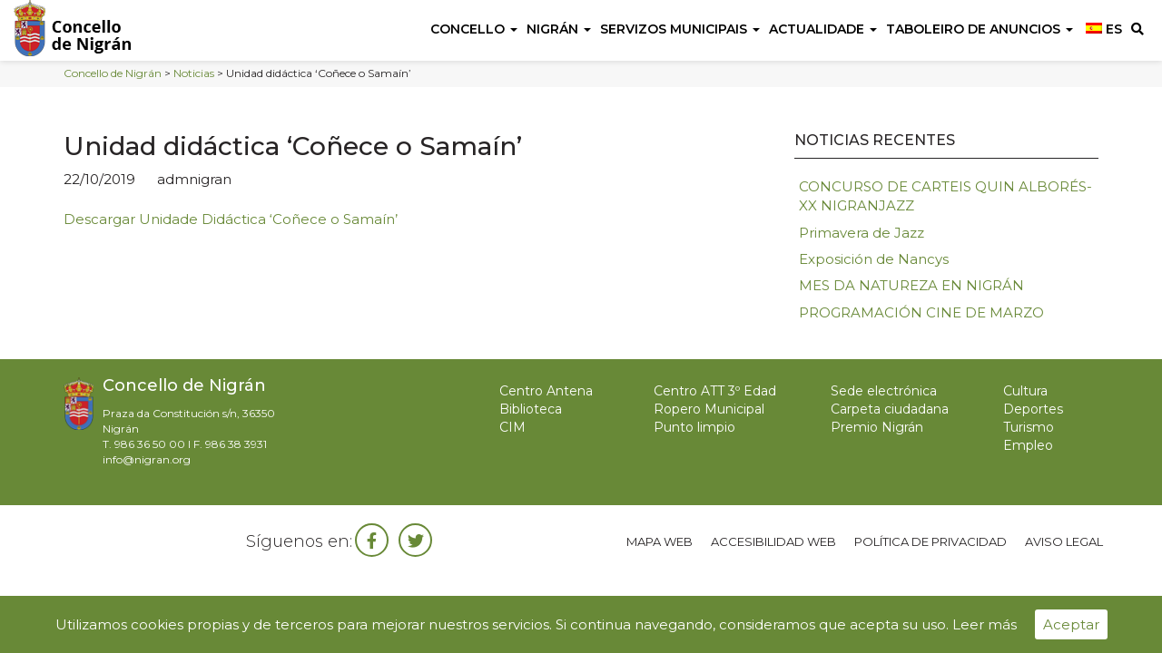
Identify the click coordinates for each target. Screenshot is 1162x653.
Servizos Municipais (680, 29)
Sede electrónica (884, 391)
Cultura (1025, 391)
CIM (512, 427)
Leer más (984, 624)
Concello (473, 29)
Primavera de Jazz (861, 232)
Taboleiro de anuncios (979, 29)
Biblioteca (530, 409)
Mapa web (659, 541)
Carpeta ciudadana (890, 409)
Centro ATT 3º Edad (715, 391)
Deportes (1033, 409)
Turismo (1028, 427)
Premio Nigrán (877, 427)
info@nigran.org (147, 459)
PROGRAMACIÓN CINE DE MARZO (921, 312)
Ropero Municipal (709, 409)
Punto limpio (694, 427)
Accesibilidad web (773, 541)
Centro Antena (546, 391)
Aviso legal (1064, 541)
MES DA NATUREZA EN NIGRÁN (911, 285)
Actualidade (823, 29)
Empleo (1028, 445)
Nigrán (559, 29)
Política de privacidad (930, 541)
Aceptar (1071, 624)
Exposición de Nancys (874, 259)
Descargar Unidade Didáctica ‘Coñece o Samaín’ (231, 219)
